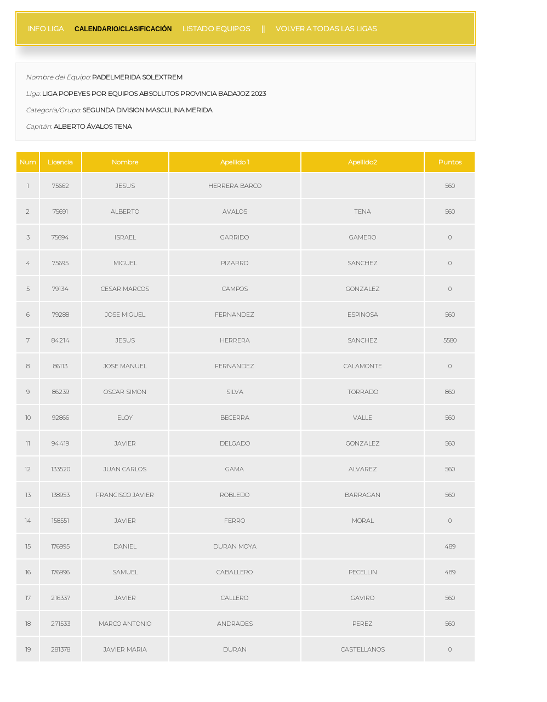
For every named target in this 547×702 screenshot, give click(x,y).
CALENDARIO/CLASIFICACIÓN (123, 29)
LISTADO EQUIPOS (216, 28)
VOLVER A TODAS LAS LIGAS (326, 28)
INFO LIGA (46, 28)
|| (263, 28)
